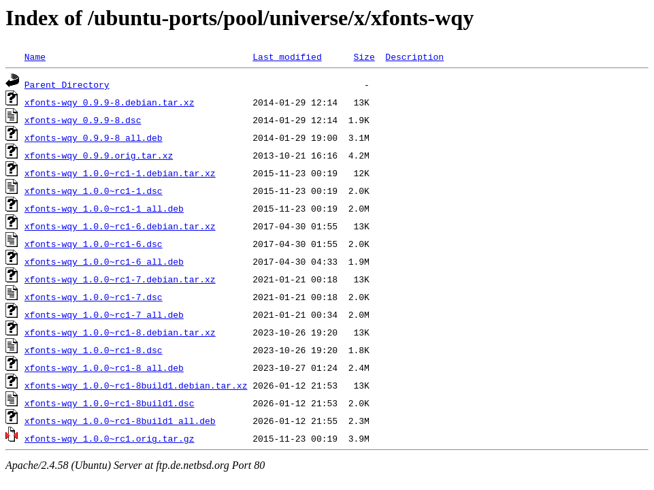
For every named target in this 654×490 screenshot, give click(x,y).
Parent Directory (67, 84)
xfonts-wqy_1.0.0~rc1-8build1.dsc (109, 403)
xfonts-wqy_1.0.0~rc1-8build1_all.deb (120, 420)
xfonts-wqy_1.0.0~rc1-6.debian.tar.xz (120, 226)
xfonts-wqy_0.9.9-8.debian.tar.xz (109, 102)
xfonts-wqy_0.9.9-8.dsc (83, 120)
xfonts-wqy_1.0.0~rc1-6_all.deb (104, 261)
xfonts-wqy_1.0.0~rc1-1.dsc (93, 190)
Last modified (286, 56)
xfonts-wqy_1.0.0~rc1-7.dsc (93, 297)
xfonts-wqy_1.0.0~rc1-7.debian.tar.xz (120, 279)
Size (363, 56)
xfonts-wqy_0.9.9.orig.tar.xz (98, 155)
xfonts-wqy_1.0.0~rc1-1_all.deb (104, 208)
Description (414, 56)
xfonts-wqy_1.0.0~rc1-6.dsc (93, 244)
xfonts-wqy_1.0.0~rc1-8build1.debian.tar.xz (136, 385)
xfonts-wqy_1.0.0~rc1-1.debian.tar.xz (120, 173)
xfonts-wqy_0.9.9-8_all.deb (93, 137)
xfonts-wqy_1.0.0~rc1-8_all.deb (104, 367)
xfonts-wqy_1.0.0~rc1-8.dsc (93, 350)
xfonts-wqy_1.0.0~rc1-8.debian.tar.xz (120, 332)
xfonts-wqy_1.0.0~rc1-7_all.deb (104, 314)
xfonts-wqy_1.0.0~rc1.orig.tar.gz (109, 438)
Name (35, 56)
